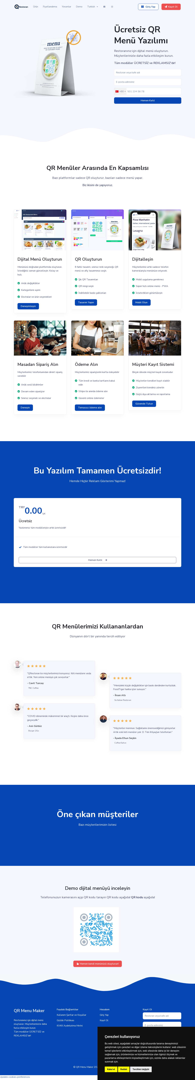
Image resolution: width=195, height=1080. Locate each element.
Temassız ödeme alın (90, 407)
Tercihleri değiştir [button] (141, 1069)
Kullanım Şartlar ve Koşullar (71, 1015)
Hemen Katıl (148, 100)
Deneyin (25, 407)
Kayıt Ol (104, 1020)
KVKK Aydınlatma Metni (70, 1025)
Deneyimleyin (28, 306)
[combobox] (120, 91)
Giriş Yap (104, 1015)
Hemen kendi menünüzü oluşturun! (98, 963)
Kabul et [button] (111, 1069)
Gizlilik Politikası (65, 1020)
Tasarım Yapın (86, 302)
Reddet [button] (123, 1069)
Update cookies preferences (15, 1077)
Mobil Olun (141, 302)
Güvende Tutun (144, 403)
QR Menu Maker (84, 1067)
